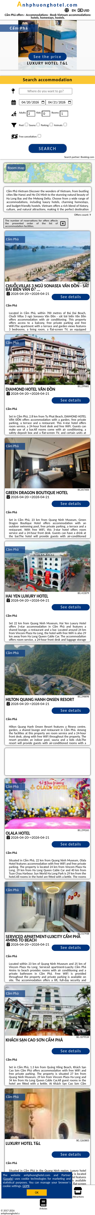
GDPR (26, 1186)
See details (71, 296)
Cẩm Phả (12, 239)
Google (8, 1178)
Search (47, 148)
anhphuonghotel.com (47, 5)
